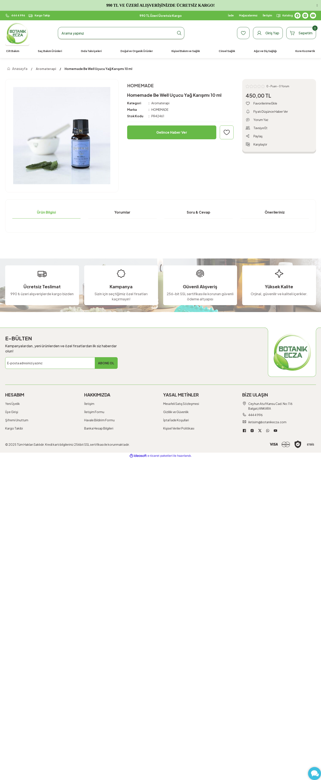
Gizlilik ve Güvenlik (176, 412)
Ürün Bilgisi (46, 212)
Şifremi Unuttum (16, 420)
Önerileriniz (275, 212)
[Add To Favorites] (227, 132)
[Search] (121, 33)
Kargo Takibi (14, 428)
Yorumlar (122, 212)
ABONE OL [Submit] (106, 363)
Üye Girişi (11, 412)
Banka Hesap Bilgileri (98, 428)
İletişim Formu (94, 412)
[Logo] (17, 33)
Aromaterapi (160, 103)
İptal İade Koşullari (176, 420)
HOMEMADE (159, 109)
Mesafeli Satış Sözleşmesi (181, 404)
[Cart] (301, 33)
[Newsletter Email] (61, 363)
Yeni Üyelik (12, 404)
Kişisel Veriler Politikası (178, 428)
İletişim (89, 404)
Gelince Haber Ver (171, 132)
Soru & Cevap (198, 212)
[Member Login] (268, 33)
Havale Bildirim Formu (99, 420)
